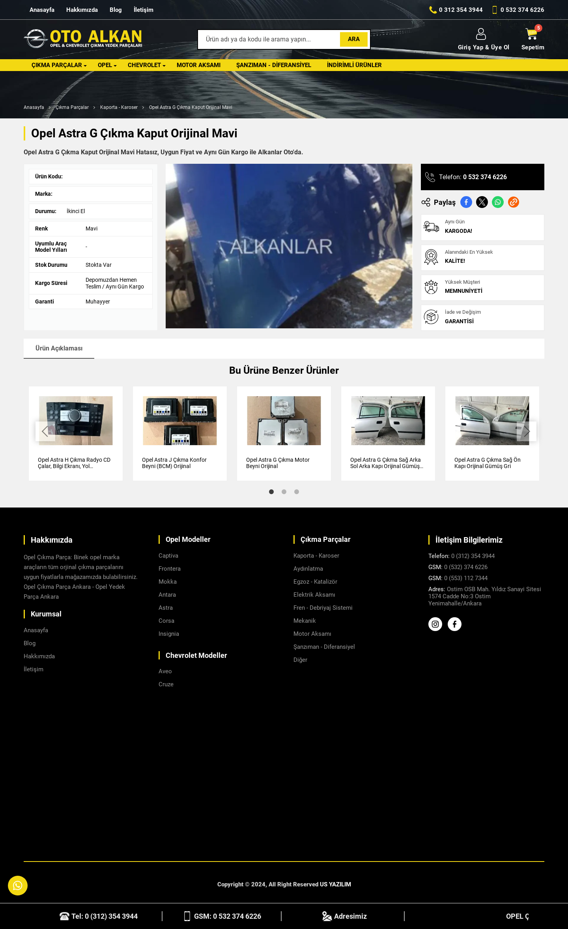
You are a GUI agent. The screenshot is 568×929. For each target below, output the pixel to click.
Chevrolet (144, 65)
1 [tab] (271, 492)
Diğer (300, 659)
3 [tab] (297, 492)
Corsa (166, 620)
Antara (167, 594)
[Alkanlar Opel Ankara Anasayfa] (83, 39)
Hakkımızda (82, 9)
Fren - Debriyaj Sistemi (323, 607)
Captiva (168, 555)
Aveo (165, 671)
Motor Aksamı (198, 65)
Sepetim (533, 39)
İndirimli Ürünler (354, 65)
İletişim (143, 9)
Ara (354, 39)
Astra (166, 607)
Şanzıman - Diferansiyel (273, 65)
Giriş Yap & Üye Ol (484, 39)
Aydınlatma (308, 568)
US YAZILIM (335, 884)
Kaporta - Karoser (119, 107)
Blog (116, 9)
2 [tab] (284, 492)
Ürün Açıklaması (59, 348)
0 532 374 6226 (485, 177)
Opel (105, 65)
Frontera (170, 568)
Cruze (166, 684)
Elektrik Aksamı (314, 594)
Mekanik (304, 620)
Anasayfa (42, 9)
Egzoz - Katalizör (315, 581)
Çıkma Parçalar (57, 65)
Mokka (168, 581)
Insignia (169, 633)
